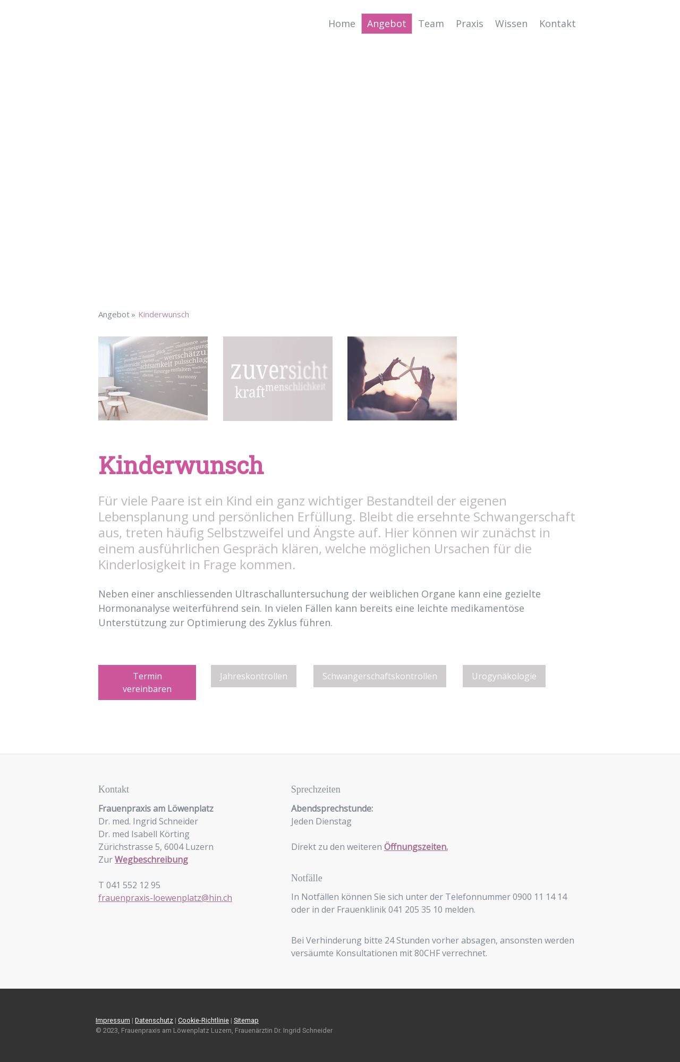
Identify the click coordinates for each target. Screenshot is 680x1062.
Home (341, 23)
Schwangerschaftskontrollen (379, 676)
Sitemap (246, 1020)
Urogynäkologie (504, 676)
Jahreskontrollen (253, 676)
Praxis (469, 23)
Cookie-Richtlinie (203, 1020)
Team (431, 23)
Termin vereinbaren (147, 682)
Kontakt (557, 23)
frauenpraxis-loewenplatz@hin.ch (165, 898)
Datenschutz (154, 1020)
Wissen (511, 23)
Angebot (386, 23)
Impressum (113, 1020)
